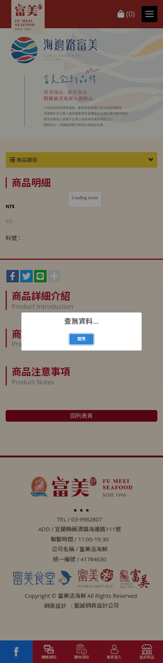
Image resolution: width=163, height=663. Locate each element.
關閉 (81, 338)
